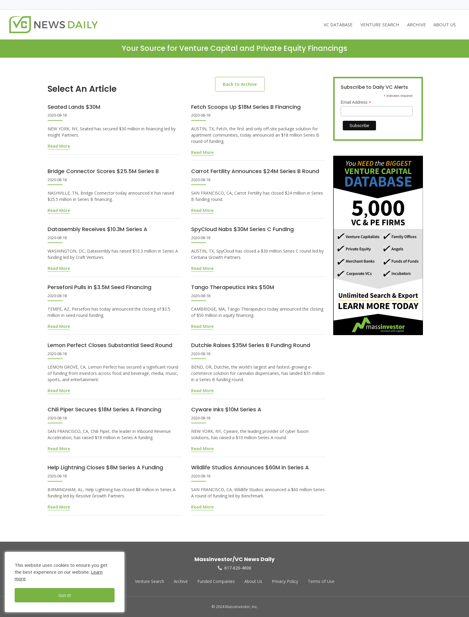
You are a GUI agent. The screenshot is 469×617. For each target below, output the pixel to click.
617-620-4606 (234, 568)
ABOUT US (444, 25)
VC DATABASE (338, 25)
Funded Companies (216, 581)
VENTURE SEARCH (379, 25)
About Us (253, 581)
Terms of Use (321, 581)
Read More (59, 146)
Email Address (356, 102)
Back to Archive (240, 84)
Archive (181, 581)
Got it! (64, 595)
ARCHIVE (416, 25)
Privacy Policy (285, 581)
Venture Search (149, 581)
